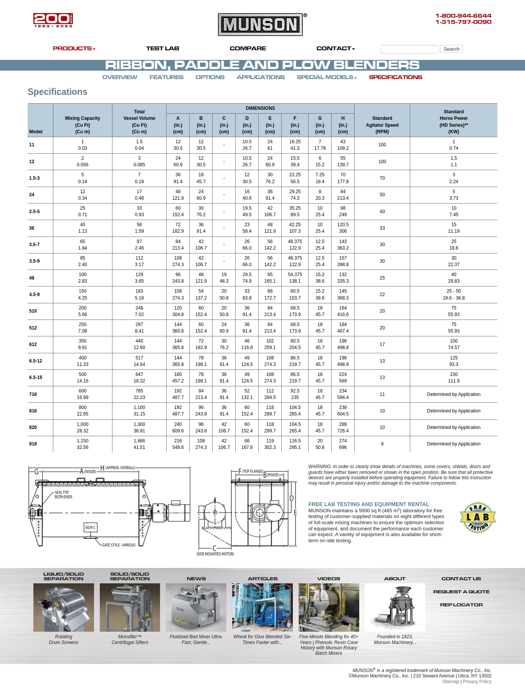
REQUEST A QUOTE (461, 592)
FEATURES (166, 77)
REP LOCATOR (461, 605)
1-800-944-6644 (463, 16)
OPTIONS (210, 77)
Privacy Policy (477, 681)
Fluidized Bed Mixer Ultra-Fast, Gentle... (196, 639)
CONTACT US (461, 579)
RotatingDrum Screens (64, 639)
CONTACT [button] (336, 48)
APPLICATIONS (261, 77)
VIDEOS (328, 579)
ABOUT (395, 579)
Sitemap (450, 681)
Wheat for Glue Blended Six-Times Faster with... (262, 639)
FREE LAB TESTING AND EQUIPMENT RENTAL (369, 504)
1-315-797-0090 (463, 22)
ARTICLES (262, 579)
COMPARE (248, 48)
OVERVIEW (119, 77)
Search (451, 49)
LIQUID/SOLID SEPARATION (63, 576)
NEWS (196, 579)
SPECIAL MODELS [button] (327, 77)
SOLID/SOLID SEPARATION (130, 576)
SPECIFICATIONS (395, 77)
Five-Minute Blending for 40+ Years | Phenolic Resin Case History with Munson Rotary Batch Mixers (328, 645)
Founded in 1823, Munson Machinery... (395, 639)
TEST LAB (162, 48)
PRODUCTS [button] (74, 48)
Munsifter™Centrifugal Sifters (130, 639)
